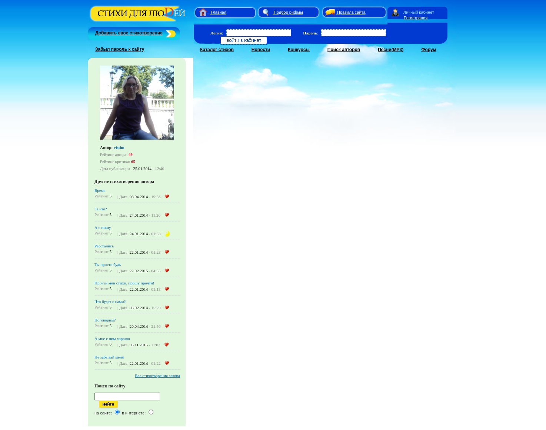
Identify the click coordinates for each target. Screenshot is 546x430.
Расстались (104, 246)
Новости (261, 49)
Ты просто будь (107, 264)
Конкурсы (299, 49)
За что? (100, 209)
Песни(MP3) (390, 49)
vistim (119, 147)
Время (100, 190)
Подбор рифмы (288, 12)
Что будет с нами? (110, 301)
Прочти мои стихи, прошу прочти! (124, 283)
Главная (218, 12)
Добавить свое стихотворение (129, 33)
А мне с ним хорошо (112, 338)
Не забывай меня (109, 357)
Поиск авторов (343, 49)
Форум (428, 49)
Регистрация (415, 18)
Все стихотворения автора (157, 375)
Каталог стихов (217, 49)
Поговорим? (105, 320)
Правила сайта (351, 12)
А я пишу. (102, 227)
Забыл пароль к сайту (119, 49)
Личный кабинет (418, 12)
